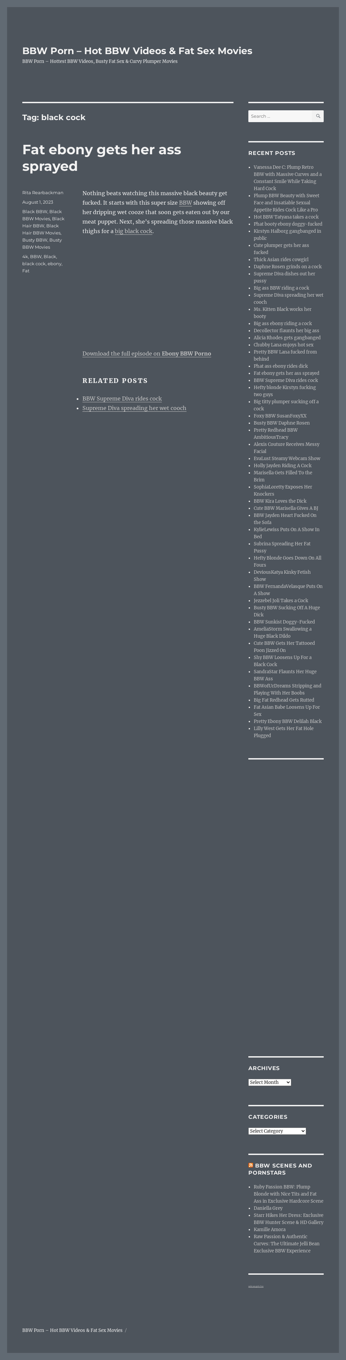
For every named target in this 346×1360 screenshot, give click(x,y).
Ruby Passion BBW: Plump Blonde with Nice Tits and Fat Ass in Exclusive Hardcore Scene (288, 1194)
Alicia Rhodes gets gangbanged (287, 338)
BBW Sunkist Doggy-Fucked (284, 622)
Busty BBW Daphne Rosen (282, 423)
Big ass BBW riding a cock (281, 288)
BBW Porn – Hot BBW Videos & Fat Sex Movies (137, 50)
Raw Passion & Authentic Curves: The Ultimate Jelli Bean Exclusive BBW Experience (287, 1244)
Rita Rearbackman (43, 192)
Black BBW (34, 211)
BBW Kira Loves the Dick (280, 501)
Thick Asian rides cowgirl (281, 260)
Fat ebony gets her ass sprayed (286, 373)
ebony (54, 263)
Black (50, 256)
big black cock (133, 231)
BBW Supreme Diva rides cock (122, 398)
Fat (25, 270)
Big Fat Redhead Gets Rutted (284, 700)
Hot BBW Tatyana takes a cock (286, 217)
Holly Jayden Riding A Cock (283, 466)
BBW (185, 202)
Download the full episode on (146, 353)
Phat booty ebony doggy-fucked (288, 224)
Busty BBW (34, 240)
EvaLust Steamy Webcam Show (287, 458)
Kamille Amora (270, 1229)
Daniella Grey (268, 1208)
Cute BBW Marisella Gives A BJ (286, 508)
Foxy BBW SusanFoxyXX (280, 416)
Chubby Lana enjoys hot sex (284, 345)
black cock (34, 263)
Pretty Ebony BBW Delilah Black (288, 721)
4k (25, 256)
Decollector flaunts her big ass (286, 331)
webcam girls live (256, 1286)
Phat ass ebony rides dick (281, 366)
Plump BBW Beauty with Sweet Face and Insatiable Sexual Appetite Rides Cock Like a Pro (286, 203)
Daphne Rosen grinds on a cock (288, 267)
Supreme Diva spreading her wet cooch (134, 408)
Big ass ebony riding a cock (283, 323)
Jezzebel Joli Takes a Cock (281, 601)
